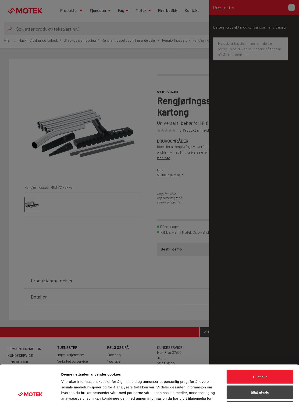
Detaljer (248, 393)
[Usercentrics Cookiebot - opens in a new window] (30, 392)
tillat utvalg (260, 356)
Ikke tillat (260, 371)
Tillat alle (260, 341)
